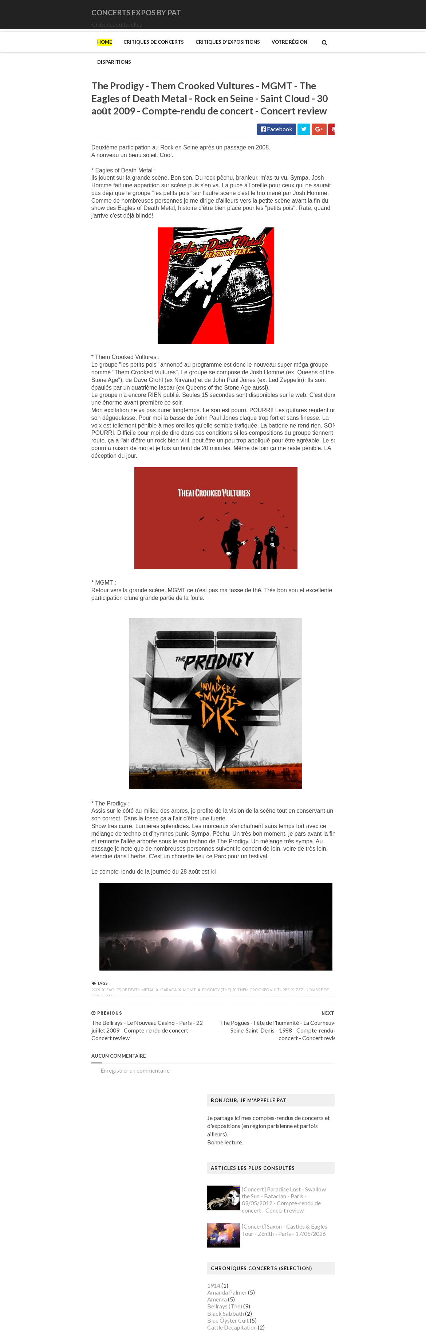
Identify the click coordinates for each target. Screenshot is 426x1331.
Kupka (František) (312, 893)
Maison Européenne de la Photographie (338, 941)
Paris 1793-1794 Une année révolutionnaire (343, 1144)
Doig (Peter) (304, 746)
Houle (297, 369)
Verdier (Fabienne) (312, 1243)
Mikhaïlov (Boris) (311, 1005)
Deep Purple (304, 341)
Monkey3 (301, 425)
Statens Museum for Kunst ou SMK (332, 1200)
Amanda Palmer (309, 278)
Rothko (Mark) (308, 1186)
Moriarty (300, 446)
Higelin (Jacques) (310, 362)
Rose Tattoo (304, 502)
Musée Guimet (307, 1040)
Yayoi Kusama (306, 1263)
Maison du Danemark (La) (321, 956)
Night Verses (305, 467)
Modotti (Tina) (308, 1019)
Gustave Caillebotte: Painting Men (332, 844)
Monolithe (302, 439)
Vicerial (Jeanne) (310, 1249)
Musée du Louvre (310, 1096)
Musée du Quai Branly (316, 1103)
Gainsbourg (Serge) (313, 788)
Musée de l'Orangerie (316, 1075)
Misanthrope (305, 418)
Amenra (299, 285)
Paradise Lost (306, 488)
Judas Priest (304, 383)
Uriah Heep (303, 558)
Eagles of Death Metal (48, 1007)
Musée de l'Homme (313, 1068)
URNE (297, 544)
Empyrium (302, 355)
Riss (294, 1179)
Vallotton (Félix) (309, 1228)
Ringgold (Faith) (309, 1173)
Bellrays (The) (306, 292)
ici (131, 889)
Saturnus (300, 509)
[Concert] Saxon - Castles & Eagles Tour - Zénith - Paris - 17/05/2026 (367, 216)
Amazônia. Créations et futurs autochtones (342, 613)
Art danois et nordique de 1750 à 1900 (336, 627)
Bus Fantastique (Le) (314, 690)
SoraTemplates (57, 1320)
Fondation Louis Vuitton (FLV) (326, 781)
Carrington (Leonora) (315, 704)
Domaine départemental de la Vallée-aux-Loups (348, 753)
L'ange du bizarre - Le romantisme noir (336, 900)
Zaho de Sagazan (310, 565)
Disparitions (254, 52)
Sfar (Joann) (304, 1193)
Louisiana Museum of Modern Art (331, 914)
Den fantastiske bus (314, 739)
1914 (296, 271)
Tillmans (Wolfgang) (315, 1221)
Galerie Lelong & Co (314, 802)
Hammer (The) (307, 858)
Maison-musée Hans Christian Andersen (339, 963)
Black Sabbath (307, 299)
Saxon (296, 516)
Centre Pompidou (311, 711)
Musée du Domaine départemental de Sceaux (345, 1088)
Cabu (296, 697)
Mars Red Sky (306, 411)
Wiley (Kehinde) (309, 1256)
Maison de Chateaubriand (321, 949)
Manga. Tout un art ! (314, 976)
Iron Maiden (304, 376)
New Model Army (311, 460)
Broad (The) (304, 683)
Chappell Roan (307, 320)
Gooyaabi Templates (144, 1320)
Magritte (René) (309, 935)
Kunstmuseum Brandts (317, 886)
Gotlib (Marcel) (309, 837)
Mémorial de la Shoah (316, 1116)
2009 (14, 1007)
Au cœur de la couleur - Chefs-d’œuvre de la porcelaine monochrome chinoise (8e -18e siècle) (349, 638)
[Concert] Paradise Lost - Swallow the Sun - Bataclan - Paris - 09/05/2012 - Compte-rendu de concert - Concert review (366, 186)
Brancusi (300, 676)
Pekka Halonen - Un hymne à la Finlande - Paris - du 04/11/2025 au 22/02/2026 (352, 1155)
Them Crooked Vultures (181, 1007)
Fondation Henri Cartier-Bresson (330, 774)
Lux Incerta (303, 404)
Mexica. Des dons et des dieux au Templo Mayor (349, 991)
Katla (296, 390)
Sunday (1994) (307, 523)
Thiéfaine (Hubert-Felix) (319, 537)
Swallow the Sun (309, 530)
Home (22, 52)
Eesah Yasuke (306, 348)
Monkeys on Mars (312, 432)
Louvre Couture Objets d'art (324, 921)
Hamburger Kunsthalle (317, 851)
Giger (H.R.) (304, 823)
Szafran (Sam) (306, 1214)
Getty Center (305, 816)
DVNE (297, 334)
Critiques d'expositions (145, 52)
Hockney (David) (310, 879)
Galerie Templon (310, 809)
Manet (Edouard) (310, 970)
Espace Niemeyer (311, 767)
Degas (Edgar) (307, 732)
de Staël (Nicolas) (311, 1291)
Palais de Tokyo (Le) (314, 1138)
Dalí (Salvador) (307, 725)
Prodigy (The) (135, 1007)
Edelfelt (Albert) (309, 760)
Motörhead (303, 453)
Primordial (302, 495)
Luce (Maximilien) (311, 928)
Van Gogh (301, 1235)
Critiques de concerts (71, 52)
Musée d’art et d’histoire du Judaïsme (335, 1109)
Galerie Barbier (308, 795)
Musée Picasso (308, 1046)
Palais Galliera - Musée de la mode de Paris (342, 1131)
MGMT (107, 1007)
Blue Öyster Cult (310, 306)
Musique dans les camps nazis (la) (330, 1033)
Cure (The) (302, 327)
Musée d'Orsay (308, 1053)
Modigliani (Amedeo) (316, 1011)
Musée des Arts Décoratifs (322, 1081)
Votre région (207, 52)
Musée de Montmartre (317, 1061)
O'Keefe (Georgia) (312, 1123)
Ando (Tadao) (306, 620)
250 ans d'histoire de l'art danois (329, 599)
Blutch (297, 669)
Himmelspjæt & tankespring (324, 872)
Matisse (299, 984)
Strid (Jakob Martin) (314, 1208)
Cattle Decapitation (314, 313)
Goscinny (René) (309, 830)
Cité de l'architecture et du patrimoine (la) (341, 718)
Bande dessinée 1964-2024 (323, 655)
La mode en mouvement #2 (322, 907)
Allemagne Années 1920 (319, 606)
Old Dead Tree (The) (315, 474)
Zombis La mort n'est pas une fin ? (330, 1270)
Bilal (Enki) (302, 662)
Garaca (86, 1007)
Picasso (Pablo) (308, 1165)
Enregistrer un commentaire (52, 1088)
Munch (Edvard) (309, 1026)
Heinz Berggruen (310, 865)
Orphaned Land (308, 481)
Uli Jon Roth (304, 551)
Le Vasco (300, 397)
